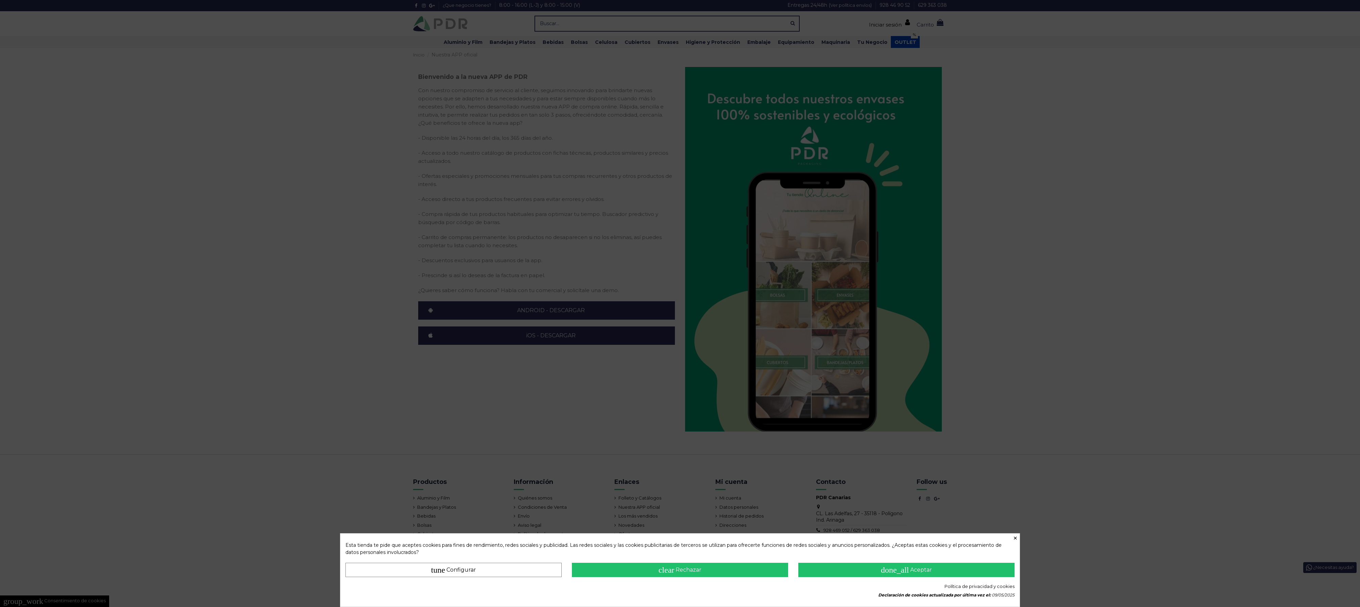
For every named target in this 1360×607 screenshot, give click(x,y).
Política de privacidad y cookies (980, 586)
